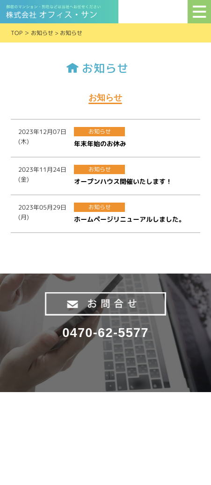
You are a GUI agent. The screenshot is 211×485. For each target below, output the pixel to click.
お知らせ (42, 33)
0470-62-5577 (105, 333)
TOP (16, 33)
